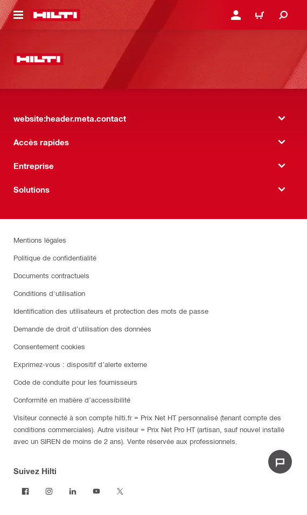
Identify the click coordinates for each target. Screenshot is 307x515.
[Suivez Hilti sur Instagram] (49, 491)
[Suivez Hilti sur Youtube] (96, 491)
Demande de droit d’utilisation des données (82, 328)
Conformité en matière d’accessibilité (71, 400)
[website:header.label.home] (55, 15)
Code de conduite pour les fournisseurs (75, 382)
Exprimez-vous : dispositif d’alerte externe (80, 364)
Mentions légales (39, 240)
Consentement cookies (49, 346)
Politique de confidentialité (54, 257)
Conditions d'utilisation (49, 293)
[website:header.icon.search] (283, 15)
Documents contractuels (51, 275)
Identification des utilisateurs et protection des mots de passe (110, 311)
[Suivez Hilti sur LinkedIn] (73, 491)
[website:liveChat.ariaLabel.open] (280, 462)
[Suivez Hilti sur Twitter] (120, 491)
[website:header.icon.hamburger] (18, 15)
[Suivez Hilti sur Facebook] (25, 491)
